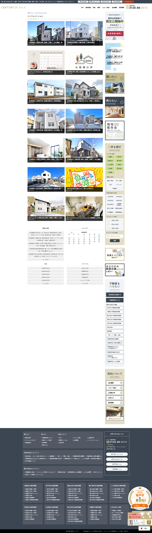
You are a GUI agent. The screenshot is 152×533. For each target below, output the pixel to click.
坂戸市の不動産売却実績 (113, 308)
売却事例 (44, 442)
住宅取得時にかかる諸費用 (75, 472)
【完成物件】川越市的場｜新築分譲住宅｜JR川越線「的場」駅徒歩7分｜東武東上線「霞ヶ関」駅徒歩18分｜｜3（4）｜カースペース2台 (46, 130)
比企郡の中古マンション (53, 515)
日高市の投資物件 (30, 519)
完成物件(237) (85, 274)
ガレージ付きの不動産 (117, 512)
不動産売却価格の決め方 (113, 352)
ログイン (128, 1)
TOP (82, 7)
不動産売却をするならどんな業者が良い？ (113, 347)
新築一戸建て (110, 180)
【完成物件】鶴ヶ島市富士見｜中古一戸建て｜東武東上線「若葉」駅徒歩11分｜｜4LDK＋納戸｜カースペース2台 (84, 101)
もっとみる (46, 259)
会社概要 (114, 7)
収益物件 (115, 188)
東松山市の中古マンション (75, 493)
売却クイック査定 (46, 440)
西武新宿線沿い (119, 212)
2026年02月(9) (46, 274)
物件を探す (28, 437)
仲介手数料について (30, 461)
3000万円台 (110, 200)
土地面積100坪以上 (119, 204)
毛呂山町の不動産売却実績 (114, 323)
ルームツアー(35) (84, 280)
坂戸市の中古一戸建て (52, 491)
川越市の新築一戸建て (31, 489)
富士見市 (119, 168)
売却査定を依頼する (115, 294)
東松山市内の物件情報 (74, 485)
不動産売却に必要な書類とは (114, 343)
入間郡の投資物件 (94, 519)
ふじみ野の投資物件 (117, 497)
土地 (110, 184)
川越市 (110, 157)
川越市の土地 (28, 495)
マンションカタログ (30, 440)
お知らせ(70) (85, 268)
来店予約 (61, 442)
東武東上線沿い (119, 208)
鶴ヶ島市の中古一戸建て (96, 491)
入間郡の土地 (93, 517)
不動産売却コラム (114, 300)
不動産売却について (47, 437)
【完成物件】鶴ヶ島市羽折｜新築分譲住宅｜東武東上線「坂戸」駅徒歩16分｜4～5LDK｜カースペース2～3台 (45, 255)
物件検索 (88, 7)
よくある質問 (85, 458)
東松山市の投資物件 (73, 497)
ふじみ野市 (110, 164)
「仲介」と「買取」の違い (114, 335)
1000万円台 (110, 196)
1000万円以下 (110, 204)
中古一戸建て (119, 180)
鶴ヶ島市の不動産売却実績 (114, 315)
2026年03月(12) (46, 271)
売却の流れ (110, 327)
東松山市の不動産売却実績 (114, 319)
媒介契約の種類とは (96, 458)
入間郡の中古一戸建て (96, 512)
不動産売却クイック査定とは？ (112, 356)
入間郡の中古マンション (96, 515)
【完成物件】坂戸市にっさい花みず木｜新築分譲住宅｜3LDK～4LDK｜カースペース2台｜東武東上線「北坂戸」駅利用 (45, 234)
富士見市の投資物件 (73, 519)
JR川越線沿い (110, 212)
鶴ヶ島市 (119, 160)
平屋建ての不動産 (116, 510)
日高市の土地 (28, 517)
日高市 (119, 164)
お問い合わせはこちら (117, 459)
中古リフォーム (98, 472)
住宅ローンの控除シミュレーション (34, 474)
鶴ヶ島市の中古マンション (97, 493)
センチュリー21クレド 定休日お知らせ (40, 71)
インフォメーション (93, 440)
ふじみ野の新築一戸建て (118, 489)
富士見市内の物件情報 (74, 507)
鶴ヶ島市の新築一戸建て (96, 489)
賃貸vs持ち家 (61, 472)
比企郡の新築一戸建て (52, 510)
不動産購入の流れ (30, 472)
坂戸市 (119, 157)
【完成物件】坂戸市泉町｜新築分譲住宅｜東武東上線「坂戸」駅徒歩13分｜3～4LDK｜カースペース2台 (46, 188)
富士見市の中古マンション (75, 515)
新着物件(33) (85, 271)
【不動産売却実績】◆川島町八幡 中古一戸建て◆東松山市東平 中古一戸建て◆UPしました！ (46, 250)
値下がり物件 (110, 208)
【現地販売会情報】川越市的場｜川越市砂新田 (80, 42)
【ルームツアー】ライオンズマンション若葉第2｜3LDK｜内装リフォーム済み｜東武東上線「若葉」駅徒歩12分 (84, 217)
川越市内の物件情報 (30, 485)
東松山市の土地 (72, 495)
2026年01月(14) (46, 277)
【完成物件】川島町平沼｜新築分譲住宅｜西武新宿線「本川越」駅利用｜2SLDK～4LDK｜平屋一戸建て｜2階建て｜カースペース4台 (46, 101)
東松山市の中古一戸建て (74, 491)
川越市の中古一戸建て (31, 491)
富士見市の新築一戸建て (74, 510)
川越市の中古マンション (31, 493)
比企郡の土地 (50, 517)
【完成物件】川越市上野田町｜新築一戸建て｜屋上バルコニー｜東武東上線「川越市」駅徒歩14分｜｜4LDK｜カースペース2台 (46, 159)
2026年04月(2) (46, 268)
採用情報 (121, 7)
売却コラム (45, 445)
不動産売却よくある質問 (113, 361)
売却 (94, 7)
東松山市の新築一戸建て (74, 489)
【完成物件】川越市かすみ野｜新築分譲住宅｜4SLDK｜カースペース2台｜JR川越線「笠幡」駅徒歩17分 (45, 244)
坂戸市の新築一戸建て (52, 489)
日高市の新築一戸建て (31, 510)
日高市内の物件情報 (30, 507)
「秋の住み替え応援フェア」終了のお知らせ (79, 188)
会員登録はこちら (117, 469)
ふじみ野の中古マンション (119, 493)
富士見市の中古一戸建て (74, 512)
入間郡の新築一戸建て (96, 510)
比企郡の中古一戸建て (52, 512)
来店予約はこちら (117, 464)
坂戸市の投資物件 (51, 497)
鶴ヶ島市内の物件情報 (96, 485)
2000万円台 (119, 196)
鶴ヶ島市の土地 (94, 495)
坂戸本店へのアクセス (117, 454)
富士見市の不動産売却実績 (75, 521)
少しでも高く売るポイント (40, 456)
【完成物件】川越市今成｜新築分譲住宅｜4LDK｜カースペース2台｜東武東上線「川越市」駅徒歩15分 (45, 239)
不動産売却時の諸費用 (113, 339)
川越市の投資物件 (30, 497)
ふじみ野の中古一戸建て (118, 491)
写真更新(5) (85, 277)
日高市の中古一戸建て (31, 512)
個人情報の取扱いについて (72, 531)
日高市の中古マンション (31, 515)
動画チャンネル (63, 440)
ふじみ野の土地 (116, 495)
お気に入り (95, 1)
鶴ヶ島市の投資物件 (95, 497)
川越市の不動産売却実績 (113, 311)
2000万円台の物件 (116, 519)
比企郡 (110, 168)
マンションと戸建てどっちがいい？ (46, 472)
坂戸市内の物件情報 (52, 485)
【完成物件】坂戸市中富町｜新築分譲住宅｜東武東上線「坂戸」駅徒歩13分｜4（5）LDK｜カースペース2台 (84, 130)
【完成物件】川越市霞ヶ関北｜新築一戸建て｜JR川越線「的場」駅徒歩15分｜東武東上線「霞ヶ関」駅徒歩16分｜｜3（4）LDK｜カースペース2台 (84, 159)
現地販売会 (28, 442)
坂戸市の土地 (50, 495)
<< (71, 232)
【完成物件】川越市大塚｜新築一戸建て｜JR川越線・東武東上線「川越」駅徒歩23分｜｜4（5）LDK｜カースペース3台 (46, 42)
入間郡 (110, 172)
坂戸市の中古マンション (53, 493)
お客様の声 (91, 437)
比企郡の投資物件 (51, 519)
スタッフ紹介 (106, 7)
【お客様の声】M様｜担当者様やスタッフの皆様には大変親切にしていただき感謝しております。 (84, 71)
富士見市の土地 (72, 517)
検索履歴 (117, 1)
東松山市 (110, 160)
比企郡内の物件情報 (52, 507)
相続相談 (109, 331)
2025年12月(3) (46, 280)
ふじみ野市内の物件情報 (118, 485)
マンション (119, 184)
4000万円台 (119, 200)
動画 (99, 7)
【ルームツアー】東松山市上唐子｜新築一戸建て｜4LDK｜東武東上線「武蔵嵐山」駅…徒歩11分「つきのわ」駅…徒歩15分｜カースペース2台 (46, 217)
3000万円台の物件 (116, 517)
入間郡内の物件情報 (95, 507)
